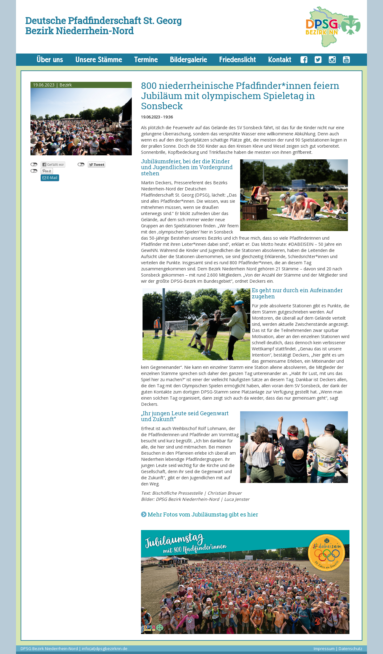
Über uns (50, 59)
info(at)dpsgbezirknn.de (104, 648)
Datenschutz (350, 648)
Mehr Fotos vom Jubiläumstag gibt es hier (203, 514)
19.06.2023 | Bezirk (52, 85)
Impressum (324, 648)
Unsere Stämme (98, 59)
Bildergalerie (188, 59)
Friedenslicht (237, 59)
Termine (146, 59)
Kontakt (279, 59)
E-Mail (49, 177)
